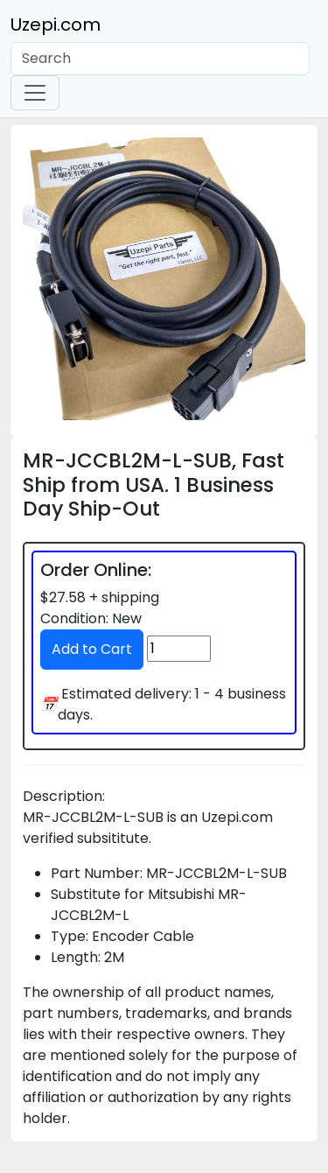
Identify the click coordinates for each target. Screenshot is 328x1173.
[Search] (160, 58)
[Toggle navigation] (34, 92)
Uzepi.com (55, 24)
